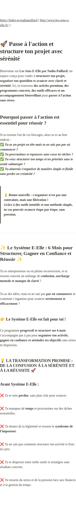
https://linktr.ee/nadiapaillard (18, 20)
